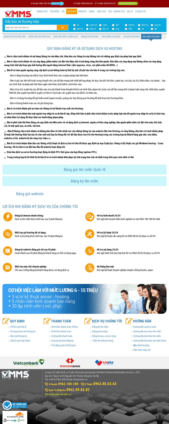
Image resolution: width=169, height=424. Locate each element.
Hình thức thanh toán (61, 331)
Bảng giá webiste (29, 194)
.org (117, 28)
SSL (63, 11)
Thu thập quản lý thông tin (63, 345)
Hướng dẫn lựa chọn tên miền (147, 331)
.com (104, 24)
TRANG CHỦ (42, 11)
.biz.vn (105, 28)
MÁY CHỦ (101, 11)
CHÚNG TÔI (140, 11)
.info (130, 28)
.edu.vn (92, 28)
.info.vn (144, 24)
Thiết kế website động (102, 340)
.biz (155, 28)
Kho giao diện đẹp (128, 3)
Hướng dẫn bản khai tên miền (147, 336)
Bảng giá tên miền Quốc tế (84, 169)
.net (117, 24)
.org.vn (157, 24)
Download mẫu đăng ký (62, 340)
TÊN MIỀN (54, 11)
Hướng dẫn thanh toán (61, 336)
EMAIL (92, 11)
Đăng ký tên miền (84, 181)
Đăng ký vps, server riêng (104, 336)
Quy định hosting (141, 345)
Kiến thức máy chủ (142, 349)
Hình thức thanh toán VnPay (64, 326)
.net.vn (131, 24)
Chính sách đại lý (18, 326)
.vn (77, 24)
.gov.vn (79, 28)
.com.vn (93, 24)
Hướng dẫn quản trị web (144, 326)
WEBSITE (82, 11)
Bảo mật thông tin (18, 336)
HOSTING (71, 11)
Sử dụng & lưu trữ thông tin (22, 331)
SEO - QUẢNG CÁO (116, 11)
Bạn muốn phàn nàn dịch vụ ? (58, 394)
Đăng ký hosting (99, 331)
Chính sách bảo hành (20, 340)
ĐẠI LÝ (130, 11)
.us (142, 28)
